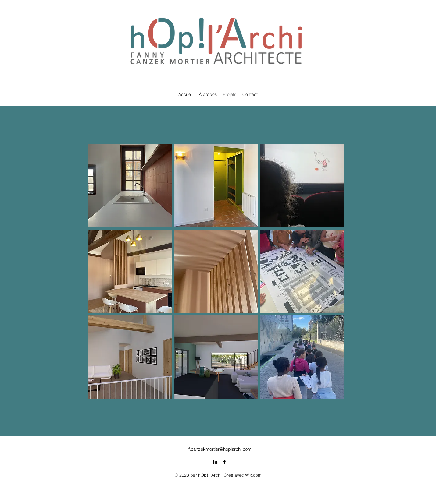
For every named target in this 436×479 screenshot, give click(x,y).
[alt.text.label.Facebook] (224, 462)
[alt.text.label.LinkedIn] (215, 462)
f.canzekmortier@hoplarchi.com (220, 449)
